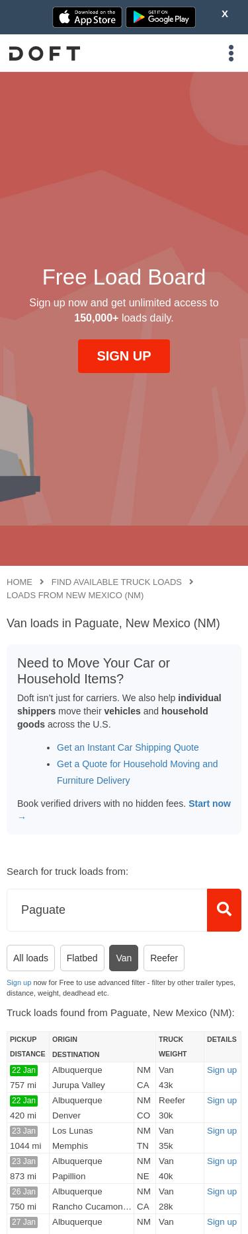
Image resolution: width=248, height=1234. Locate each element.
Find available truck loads (117, 582)
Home (19, 582)
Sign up (19, 982)
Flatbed (82, 958)
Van (124, 958)
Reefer (164, 958)
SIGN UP (124, 356)
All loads (30, 958)
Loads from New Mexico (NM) (75, 595)
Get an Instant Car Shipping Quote (128, 747)
